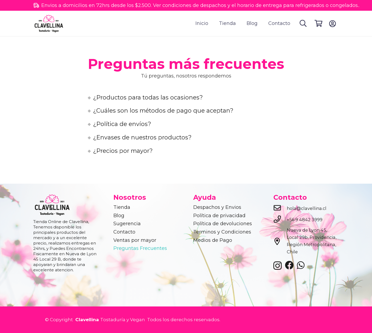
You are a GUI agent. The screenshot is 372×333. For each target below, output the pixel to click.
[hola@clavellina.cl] (280, 208)
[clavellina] (50, 23)
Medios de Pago (212, 240)
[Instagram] (277, 266)
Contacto (124, 232)
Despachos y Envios (217, 207)
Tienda (121, 207)
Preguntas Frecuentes (140, 248)
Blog (118, 216)
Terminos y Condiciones (222, 232)
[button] (303, 23)
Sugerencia (127, 224)
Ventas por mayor (134, 240)
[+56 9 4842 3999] (280, 219)
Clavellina (86, 319)
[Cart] (318, 23)
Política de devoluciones (222, 224)
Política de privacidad (219, 216)
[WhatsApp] (300, 265)
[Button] (332, 23)
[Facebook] (289, 265)
